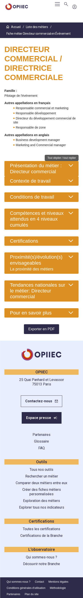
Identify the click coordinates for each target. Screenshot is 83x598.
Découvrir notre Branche (41, 564)
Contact (39, 581)
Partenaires (41, 435)
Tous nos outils (41, 469)
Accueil (13, 27)
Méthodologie (58, 588)
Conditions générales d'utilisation (26, 588)
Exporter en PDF (41, 329)
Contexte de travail (30, 181)
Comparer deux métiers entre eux (41, 483)
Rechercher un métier (41, 476)
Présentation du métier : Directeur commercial (36, 168)
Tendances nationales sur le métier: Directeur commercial (37, 291)
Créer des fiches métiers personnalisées (41, 491)
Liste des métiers (37, 27)
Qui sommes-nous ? (41, 557)
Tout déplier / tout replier (61, 157)
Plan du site (32, 594)
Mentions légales (58, 581)
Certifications (24, 241)
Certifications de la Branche (41, 536)
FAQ (41, 448)
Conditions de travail (32, 197)
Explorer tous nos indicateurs (41, 507)
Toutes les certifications (41, 529)
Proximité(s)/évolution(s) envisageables (36, 262)
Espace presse (38, 418)
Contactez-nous (38, 401)
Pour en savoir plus (31, 313)
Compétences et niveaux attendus (37, 219)
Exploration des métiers (41, 501)
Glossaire (41, 441)
